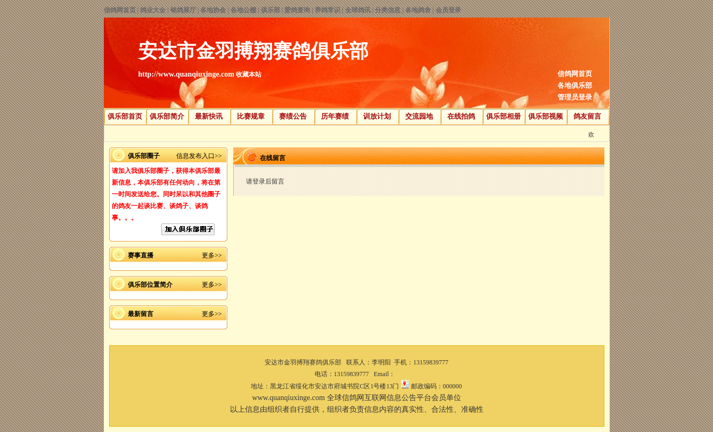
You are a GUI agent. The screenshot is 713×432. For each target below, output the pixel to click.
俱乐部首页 (125, 116)
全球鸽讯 (358, 10)
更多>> (212, 255)
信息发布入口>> (199, 156)
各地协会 (213, 10)
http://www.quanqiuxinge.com (186, 74)
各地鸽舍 (418, 10)
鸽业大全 (153, 10)
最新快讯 (209, 116)
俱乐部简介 (167, 116)
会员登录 (448, 10)
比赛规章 (251, 116)
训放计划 (377, 116)
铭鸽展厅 (183, 10)
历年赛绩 (335, 116)
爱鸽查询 (297, 10)
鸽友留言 (587, 116)
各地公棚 (243, 10)
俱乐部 (270, 10)
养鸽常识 (327, 10)
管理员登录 (575, 97)
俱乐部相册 (503, 116)
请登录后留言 (265, 181)
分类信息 (387, 10)
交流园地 (419, 116)
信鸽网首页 (120, 10)
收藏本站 (248, 74)
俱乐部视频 (545, 116)
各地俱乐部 (575, 85)
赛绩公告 (293, 116)
